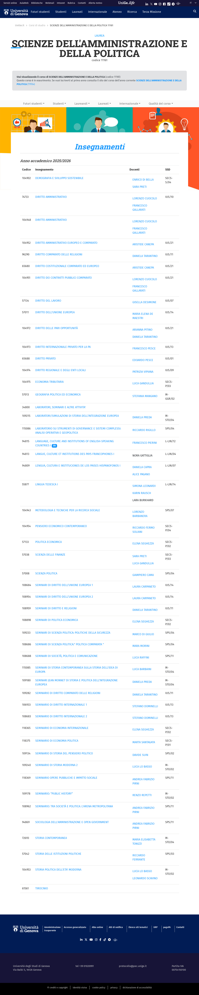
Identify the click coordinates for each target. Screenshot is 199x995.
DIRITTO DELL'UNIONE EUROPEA (55, 312)
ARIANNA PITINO (142, 329)
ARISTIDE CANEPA (143, 244)
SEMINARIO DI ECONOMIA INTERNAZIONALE (61, 728)
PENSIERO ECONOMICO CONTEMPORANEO (61, 526)
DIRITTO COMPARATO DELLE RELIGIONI (58, 254)
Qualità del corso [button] (160, 103)
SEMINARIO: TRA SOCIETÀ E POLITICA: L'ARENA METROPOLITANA (74, 806)
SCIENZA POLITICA (46, 573)
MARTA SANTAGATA (143, 742)
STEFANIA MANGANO (144, 396)
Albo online (97, 927)
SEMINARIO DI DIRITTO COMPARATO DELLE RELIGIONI (67, 693)
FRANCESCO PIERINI (144, 443)
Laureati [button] (103, 103)
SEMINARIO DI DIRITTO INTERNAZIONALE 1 (61, 704)
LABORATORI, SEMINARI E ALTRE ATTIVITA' (60, 407)
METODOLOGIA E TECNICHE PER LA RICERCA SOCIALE (67, 510)
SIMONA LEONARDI (144, 486)
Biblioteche (37, 3)
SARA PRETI (139, 187)
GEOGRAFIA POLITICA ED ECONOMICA (58, 394)
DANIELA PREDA (142, 417)
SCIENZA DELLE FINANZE (50, 554)
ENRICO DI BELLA (143, 179)
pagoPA (167, 927)
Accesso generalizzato (75, 927)
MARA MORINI (140, 646)
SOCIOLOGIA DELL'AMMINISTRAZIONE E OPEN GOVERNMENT (72, 822)
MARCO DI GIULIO (143, 634)
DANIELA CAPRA (142, 467)
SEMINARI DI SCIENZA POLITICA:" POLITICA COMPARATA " (69, 644)
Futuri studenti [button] (32, 103)
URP (155, 927)
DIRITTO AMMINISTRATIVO (51, 197)
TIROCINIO (41, 888)
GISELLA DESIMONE (144, 302)
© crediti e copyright (57, 987)
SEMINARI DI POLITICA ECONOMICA (56, 620)
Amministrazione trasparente (51, 929)
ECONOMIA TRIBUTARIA (49, 382)
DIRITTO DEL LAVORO (48, 300)
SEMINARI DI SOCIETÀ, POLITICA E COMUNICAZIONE (66, 656)
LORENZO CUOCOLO (144, 198)
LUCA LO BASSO (142, 766)
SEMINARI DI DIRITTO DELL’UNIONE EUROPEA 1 (64, 585)
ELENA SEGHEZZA (143, 543)
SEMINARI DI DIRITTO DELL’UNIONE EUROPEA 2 (64, 596)
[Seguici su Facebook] (164, 3)
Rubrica (71, 3)
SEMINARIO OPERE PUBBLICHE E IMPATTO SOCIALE (66, 777)
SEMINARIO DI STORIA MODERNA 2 (56, 765)
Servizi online (10, 3)
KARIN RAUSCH (141, 493)
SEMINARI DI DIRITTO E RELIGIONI (56, 608)
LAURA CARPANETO (144, 586)
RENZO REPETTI (142, 795)
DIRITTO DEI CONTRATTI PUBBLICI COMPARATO (63, 277)
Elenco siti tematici (138, 927)
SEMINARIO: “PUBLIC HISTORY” (54, 793)
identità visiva (80, 987)
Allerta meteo (95, 3)
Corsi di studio (37, 25)
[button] (40, 12)
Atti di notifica (116, 927)
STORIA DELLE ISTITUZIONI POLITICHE (58, 854)
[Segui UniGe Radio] (178, 3)
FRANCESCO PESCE (144, 348)
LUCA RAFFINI (140, 657)
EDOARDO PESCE (142, 360)
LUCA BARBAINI (141, 669)
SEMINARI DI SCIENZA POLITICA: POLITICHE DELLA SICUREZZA (72, 632)
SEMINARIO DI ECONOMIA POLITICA (56, 740)
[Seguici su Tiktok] (169, 3)
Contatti (82, 3)
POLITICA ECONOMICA (48, 542)
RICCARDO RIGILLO (143, 430)
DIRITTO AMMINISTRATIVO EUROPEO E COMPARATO (66, 243)
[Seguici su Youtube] (155, 3)
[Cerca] (194, 11)
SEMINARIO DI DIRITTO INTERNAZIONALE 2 (61, 716)
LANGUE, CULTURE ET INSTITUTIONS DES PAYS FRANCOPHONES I (74, 454)
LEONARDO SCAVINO (144, 878)
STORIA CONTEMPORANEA (51, 838)
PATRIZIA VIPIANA (142, 371)
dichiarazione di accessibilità (137, 987)
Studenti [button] (58, 103)
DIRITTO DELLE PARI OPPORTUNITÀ (56, 328)
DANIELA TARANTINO (144, 256)
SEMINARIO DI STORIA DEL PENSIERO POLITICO (64, 753)
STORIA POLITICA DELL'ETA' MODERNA (58, 869)
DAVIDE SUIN (140, 755)
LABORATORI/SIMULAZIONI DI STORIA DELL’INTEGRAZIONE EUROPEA (77, 416)
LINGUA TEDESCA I (46, 484)
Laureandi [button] (80, 103)
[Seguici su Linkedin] (146, 3)
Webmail (49, 3)
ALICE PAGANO (141, 474)
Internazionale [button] (128, 103)
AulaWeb (24, 3)
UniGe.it (19, 25)
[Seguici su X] (151, 3)
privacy (114, 987)
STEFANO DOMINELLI (145, 706)
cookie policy (98, 987)
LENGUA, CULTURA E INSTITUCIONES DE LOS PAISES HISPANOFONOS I (77, 465)
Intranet (61, 3)
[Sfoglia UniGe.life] (127, 3)
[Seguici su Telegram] (173, 3)
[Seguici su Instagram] (160, 3)
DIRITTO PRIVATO (45, 358)
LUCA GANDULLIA (143, 383)
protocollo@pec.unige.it (133, 966)
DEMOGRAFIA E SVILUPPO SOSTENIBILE (59, 178)
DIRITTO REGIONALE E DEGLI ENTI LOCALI (60, 370)
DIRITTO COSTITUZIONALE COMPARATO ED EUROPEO (67, 266)
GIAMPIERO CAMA (143, 575)
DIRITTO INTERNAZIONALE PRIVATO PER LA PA (63, 347)
